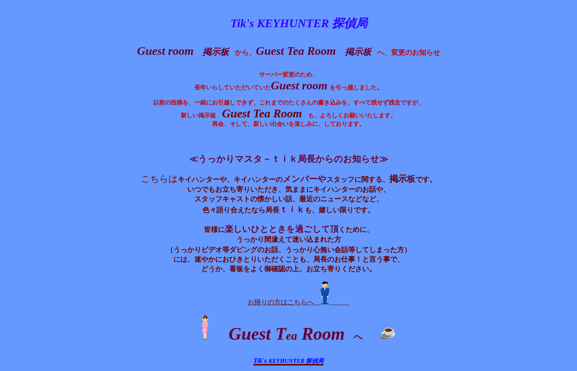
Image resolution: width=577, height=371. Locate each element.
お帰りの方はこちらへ (298, 302)
